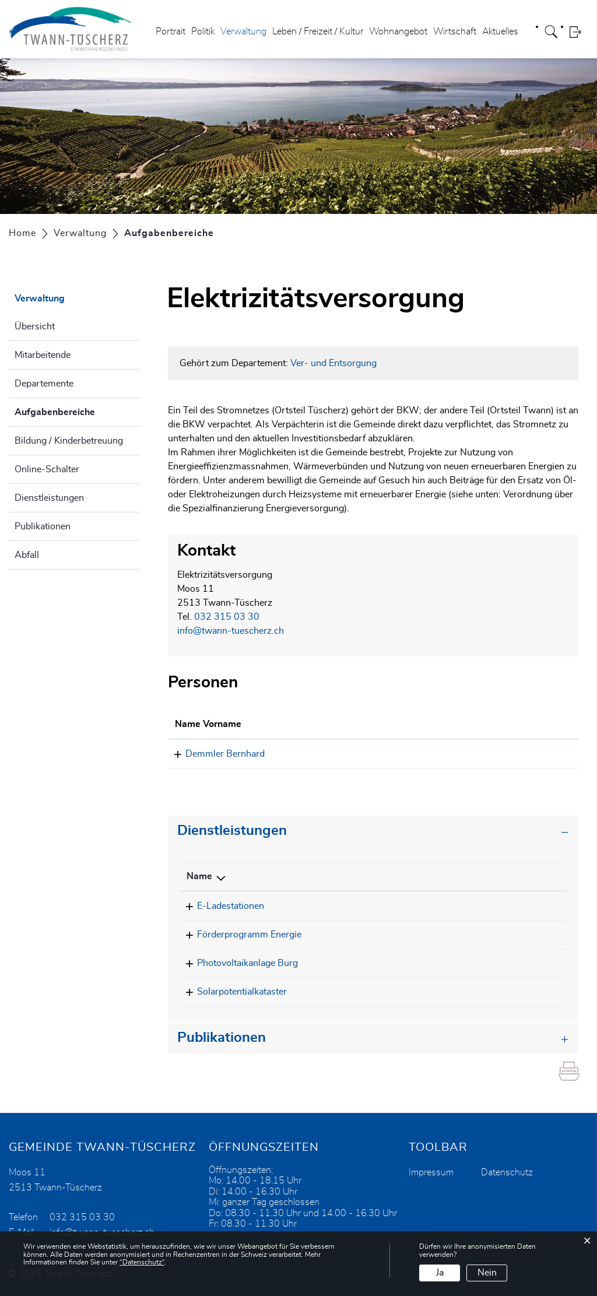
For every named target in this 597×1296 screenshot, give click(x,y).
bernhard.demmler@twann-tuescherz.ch (444, 753)
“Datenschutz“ (142, 1262)
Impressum (431, 1172)
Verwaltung (243, 31)
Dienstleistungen (49, 498)
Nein (487, 1272)
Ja (440, 1272)
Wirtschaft (454, 31)
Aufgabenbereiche (78, 410)
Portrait (170, 31)
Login (579, 32)
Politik (203, 31)
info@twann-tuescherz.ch (230, 630)
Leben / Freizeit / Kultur (317, 31)
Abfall (27, 555)
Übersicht (35, 326)
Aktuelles (500, 31)
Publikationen (43, 526)
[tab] (373, 831)
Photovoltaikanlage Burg (237, 963)
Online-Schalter (47, 469)
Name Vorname (208, 724)
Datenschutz (507, 1172)
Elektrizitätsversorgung (381, 906)
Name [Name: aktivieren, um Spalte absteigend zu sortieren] (199, 876)
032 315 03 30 (226, 616)
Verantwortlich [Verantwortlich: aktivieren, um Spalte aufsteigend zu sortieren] (365, 876)
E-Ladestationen (220, 906)
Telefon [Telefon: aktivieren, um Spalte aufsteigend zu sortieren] (488, 876)
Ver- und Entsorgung (333, 363)
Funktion (309, 724)
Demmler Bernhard (214, 753)
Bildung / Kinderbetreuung (69, 440)
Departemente (44, 383)
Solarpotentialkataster (231, 991)
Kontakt (377, 724)
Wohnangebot (398, 31)
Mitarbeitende (43, 355)
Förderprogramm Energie (239, 934)
